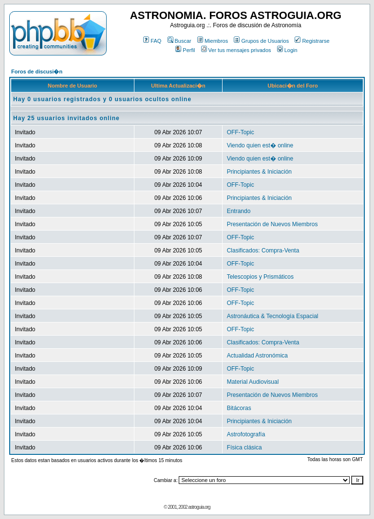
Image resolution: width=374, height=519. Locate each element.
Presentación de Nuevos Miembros (272, 224)
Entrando (239, 211)
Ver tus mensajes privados (236, 50)
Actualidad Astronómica (257, 355)
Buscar (179, 41)
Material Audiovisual (253, 381)
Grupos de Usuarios (261, 41)
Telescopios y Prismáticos (260, 276)
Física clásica (244, 447)
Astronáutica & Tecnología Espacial (272, 316)
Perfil (185, 50)
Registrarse (312, 41)
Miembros (212, 41)
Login (287, 50)
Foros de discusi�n (36, 71)
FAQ (152, 41)
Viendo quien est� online (260, 145)
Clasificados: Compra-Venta (263, 250)
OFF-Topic (240, 132)
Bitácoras (239, 408)
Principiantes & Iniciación (259, 171)
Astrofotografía (246, 434)
